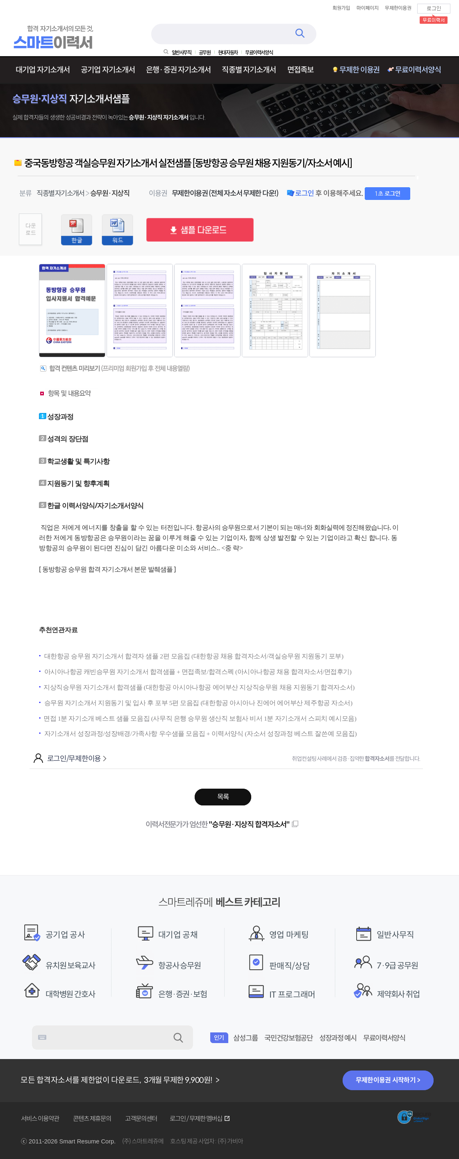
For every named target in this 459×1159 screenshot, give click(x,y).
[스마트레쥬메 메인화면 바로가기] (54, 47)
